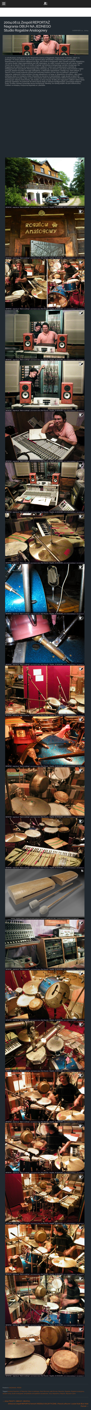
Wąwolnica (55, 1393)
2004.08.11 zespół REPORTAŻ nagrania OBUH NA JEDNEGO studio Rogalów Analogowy (27, 26)
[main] (45, 713)
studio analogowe (17, 1393)
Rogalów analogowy (77, 1391)
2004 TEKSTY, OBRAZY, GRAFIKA (16, 1401)
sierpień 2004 (7, 1393)
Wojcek (62, 1393)
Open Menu (4, 3)
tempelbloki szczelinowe (40, 1393)
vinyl (50, 1393)
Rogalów (67, 1391)
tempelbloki (28, 1393)
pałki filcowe (54, 1391)
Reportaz (61, 1391)
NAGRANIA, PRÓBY (15, 1388)
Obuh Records (44, 1391)
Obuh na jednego (33, 1391)
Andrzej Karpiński (13, 1391)
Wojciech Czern (71, 1393)
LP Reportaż (23, 1391)
